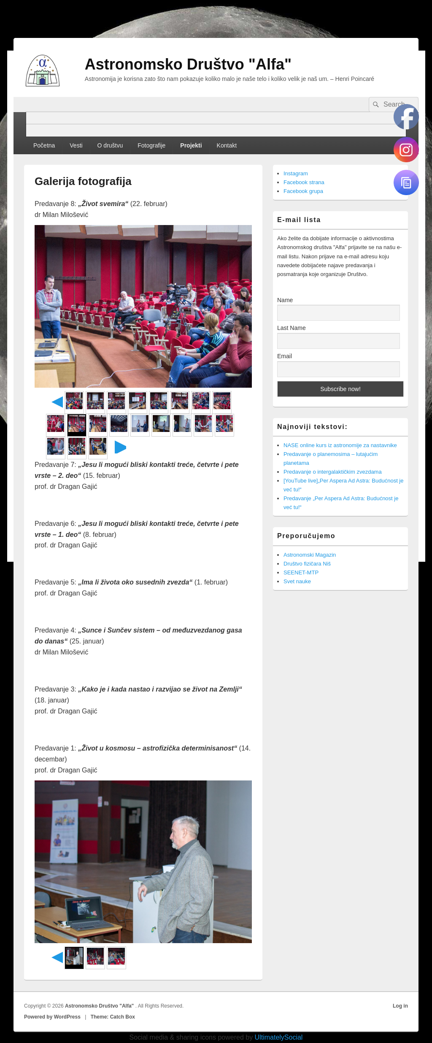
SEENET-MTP (301, 572)
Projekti (191, 145)
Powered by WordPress (52, 1017)
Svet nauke (297, 581)
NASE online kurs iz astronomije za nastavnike (340, 445)
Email (284, 356)
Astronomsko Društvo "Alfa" (188, 64)
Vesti (76, 145)
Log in (400, 1006)
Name (285, 300)
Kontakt (227, 145)
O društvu (110, 145)
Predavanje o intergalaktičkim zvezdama (333, 472)
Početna (44, 145)
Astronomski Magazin (310, 555)
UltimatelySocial (279, 1037)
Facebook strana (304, 182)
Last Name (291, 327)
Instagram (296, 173)
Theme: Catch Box (113, 1017)
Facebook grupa (303, 191)
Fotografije (151, 145)
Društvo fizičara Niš (307, 563)
